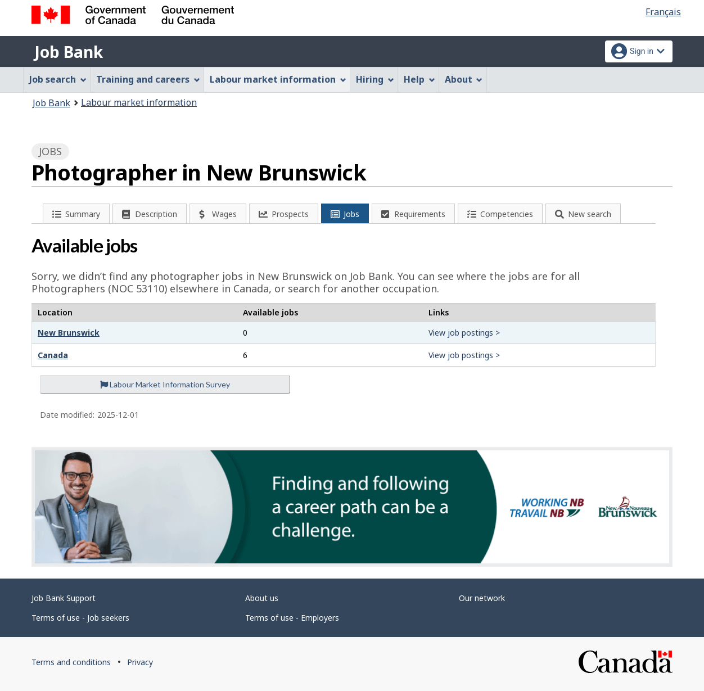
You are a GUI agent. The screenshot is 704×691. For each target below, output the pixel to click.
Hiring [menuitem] (375, 79)
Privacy (140, 662)
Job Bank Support (63, 598)
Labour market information (139, 102)
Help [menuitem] (419, 79)
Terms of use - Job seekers (80, 617)
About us (261, 598)
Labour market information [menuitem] (278, 79)
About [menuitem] (464, 79)
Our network (482, 598)
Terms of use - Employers (292, 617)
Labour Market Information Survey (165, 384)
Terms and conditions (71, 662)
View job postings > (464, 332)
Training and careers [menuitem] (148, 79)
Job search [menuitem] (58, 79)
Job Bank (68, 51)
